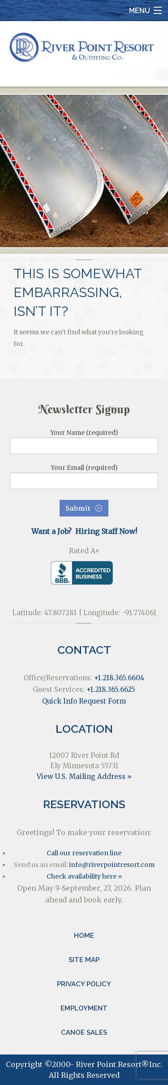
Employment (84, 1008)
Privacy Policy (84, 984)
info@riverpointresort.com (112, 865)
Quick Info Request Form (84, 701)
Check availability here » (84, 876)
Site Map (84, 960)
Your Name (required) (84, 441)
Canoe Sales (84, 1032)
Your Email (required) (84, 476)
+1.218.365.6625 (110, 689)
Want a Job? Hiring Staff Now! (84, 531)
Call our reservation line (84, 853)
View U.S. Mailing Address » (84, 776)
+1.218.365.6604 (119, 678)
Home (84, 936)
